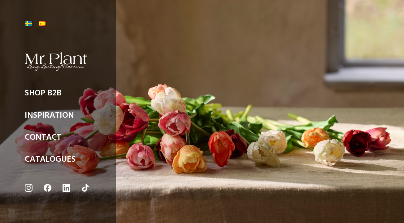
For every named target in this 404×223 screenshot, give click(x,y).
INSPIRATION (49, 117)
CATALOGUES (50, 161)
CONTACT (43, 139)
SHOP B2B (43, 94)
